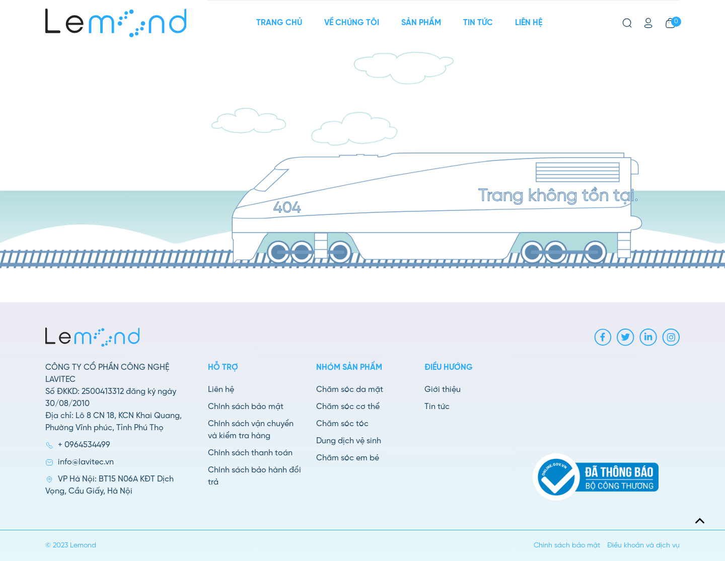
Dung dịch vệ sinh (348, 441)
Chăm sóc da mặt (349, 389)
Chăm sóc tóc (342, 424)
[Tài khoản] (648, 23)
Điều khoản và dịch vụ (643, 545)
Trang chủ (279, 23)
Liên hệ (528, 23)
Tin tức (478, 23)
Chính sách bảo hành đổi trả (254, 476)
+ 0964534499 (84, 445)
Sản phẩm (421, 23)
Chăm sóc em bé (347, 458)
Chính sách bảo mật (245, 407)
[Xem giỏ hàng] (670, 23)
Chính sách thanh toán (250, 453)
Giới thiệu (442, 389)
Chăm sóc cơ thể (348, 407)
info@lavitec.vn (86, 462)
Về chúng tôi (351, 23)
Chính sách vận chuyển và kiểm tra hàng (251, 430)
